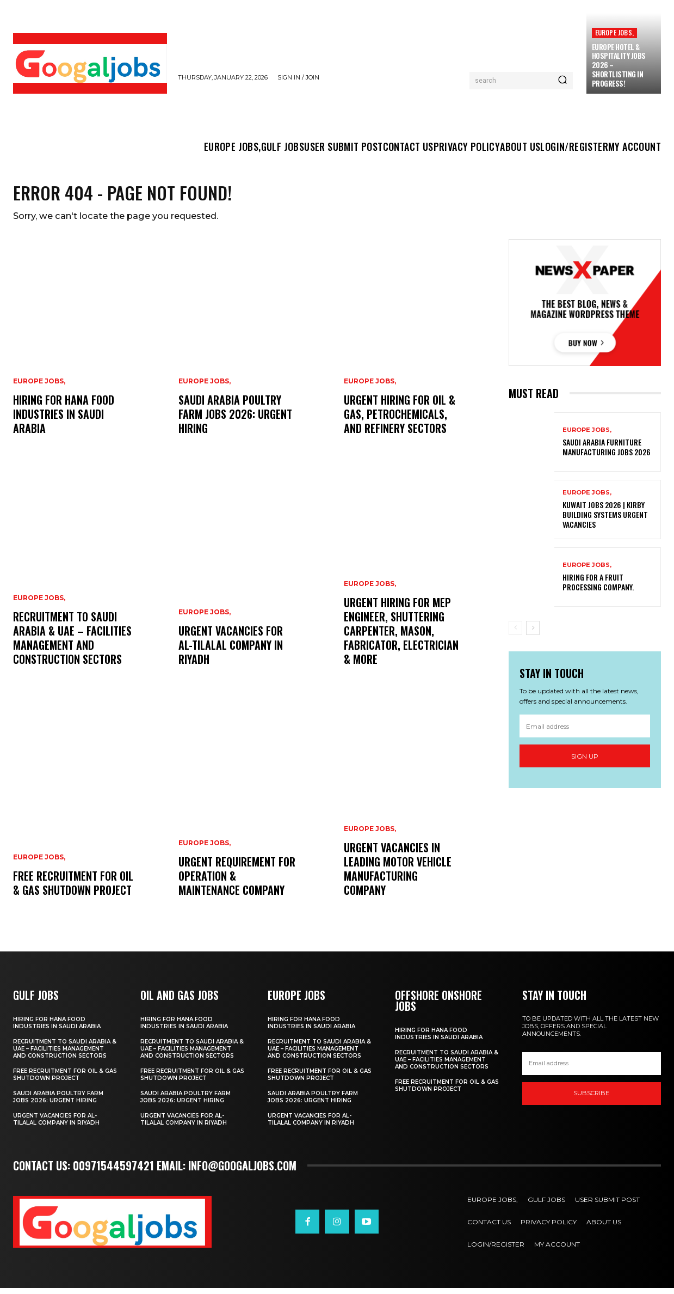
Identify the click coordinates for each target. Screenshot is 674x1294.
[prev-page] (515, 634)
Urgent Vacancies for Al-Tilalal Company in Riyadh (230, 650)
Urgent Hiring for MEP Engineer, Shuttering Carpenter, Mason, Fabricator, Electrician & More (401, 636)
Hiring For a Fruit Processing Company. (598, 588)
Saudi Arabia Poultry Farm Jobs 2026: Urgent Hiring (235, 420)
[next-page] (533, 634)
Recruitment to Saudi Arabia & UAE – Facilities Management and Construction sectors (72, 643)
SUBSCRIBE (591, 1099)
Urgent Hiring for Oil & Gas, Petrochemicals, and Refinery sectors (399, 420)
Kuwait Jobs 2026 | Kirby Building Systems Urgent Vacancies (605, 520)
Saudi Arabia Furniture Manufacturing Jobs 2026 (606, 452)
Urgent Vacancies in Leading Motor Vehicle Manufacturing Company (398, 874)
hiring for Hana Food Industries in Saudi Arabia (63, 420)
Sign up (584, 762)
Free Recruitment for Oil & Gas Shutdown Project (73, 889)
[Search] (562, 80)
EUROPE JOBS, (614, 32)
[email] (585, 732)
